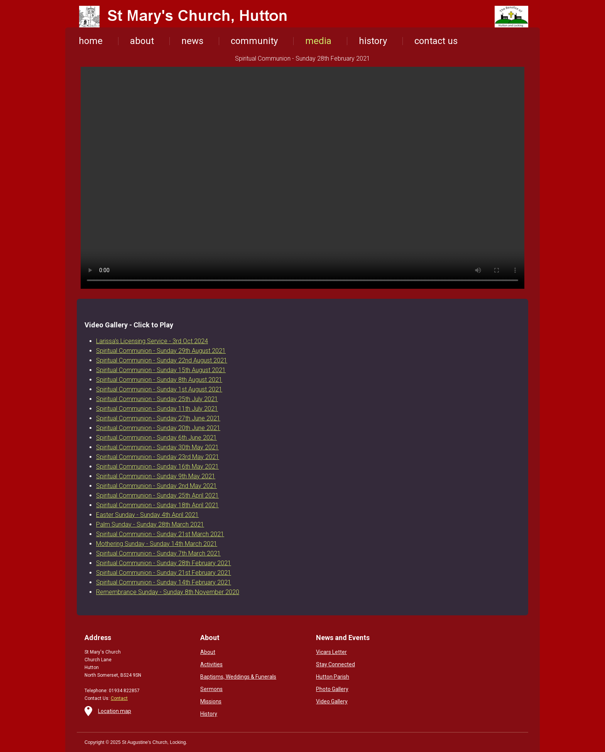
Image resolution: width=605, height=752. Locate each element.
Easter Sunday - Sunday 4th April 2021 (147, 514)
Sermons (211, 689)
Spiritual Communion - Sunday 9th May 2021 (155, 476)
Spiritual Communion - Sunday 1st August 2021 (159, 389)
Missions (210, 701)
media (318, 41)
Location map (114, 711)
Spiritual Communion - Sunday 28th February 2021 (163, 563)
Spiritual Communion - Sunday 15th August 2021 (161, 370)
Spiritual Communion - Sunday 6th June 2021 (156, 437)
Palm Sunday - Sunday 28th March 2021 (150, 524)
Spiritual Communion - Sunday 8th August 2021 (159, 379)
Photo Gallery (332, 689)
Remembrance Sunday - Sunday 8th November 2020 (167, 592)
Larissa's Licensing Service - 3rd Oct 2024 (152, 341)
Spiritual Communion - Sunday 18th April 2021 (157, 505)
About (207, 652)
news (192, 41)
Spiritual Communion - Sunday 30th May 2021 (157, 447)
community (254, 41)
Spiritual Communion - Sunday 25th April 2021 (157, 495)
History (208, 714)
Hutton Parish (332, 677)
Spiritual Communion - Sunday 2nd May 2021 (156, 485)
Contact (119, 698)
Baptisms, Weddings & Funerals (238, 677)
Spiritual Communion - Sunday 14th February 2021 (163, 582)
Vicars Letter (331, 652)
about (142, 41)
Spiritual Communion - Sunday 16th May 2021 (157, 466)
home (91, 41)
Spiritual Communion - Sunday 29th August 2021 (161, 350)
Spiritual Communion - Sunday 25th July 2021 (157, 399)
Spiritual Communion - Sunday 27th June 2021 (158, 418)
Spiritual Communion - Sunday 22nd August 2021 (161, 360)
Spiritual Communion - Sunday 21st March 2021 (160, 534)
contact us (436, 41)
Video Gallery (332, 701)
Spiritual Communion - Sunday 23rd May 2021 (157, 457)
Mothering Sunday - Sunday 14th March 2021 (156, 543)
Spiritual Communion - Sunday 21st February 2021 (163, 572)
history (373, 41)
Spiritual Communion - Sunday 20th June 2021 (158, 428)
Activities (211, 664)
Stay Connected (335, 664)
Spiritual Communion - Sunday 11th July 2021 (157, 408)
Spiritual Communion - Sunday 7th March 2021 (158, 553)
